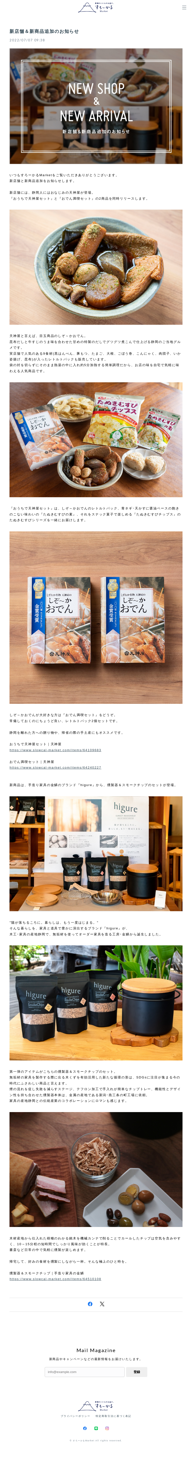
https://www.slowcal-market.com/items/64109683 (55, 750)
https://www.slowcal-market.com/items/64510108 (55, 1279)
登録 (137, 1372)
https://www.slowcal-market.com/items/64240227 (55, 767)
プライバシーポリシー (75, 1416)
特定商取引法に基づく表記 (113, 1416)
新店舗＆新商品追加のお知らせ (44, 31)
